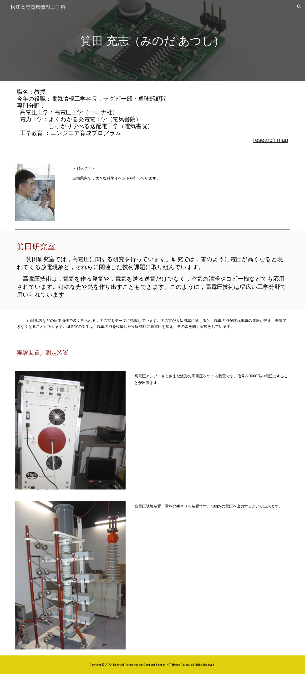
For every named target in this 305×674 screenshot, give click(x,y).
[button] (299, 6)
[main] (152, 41)
